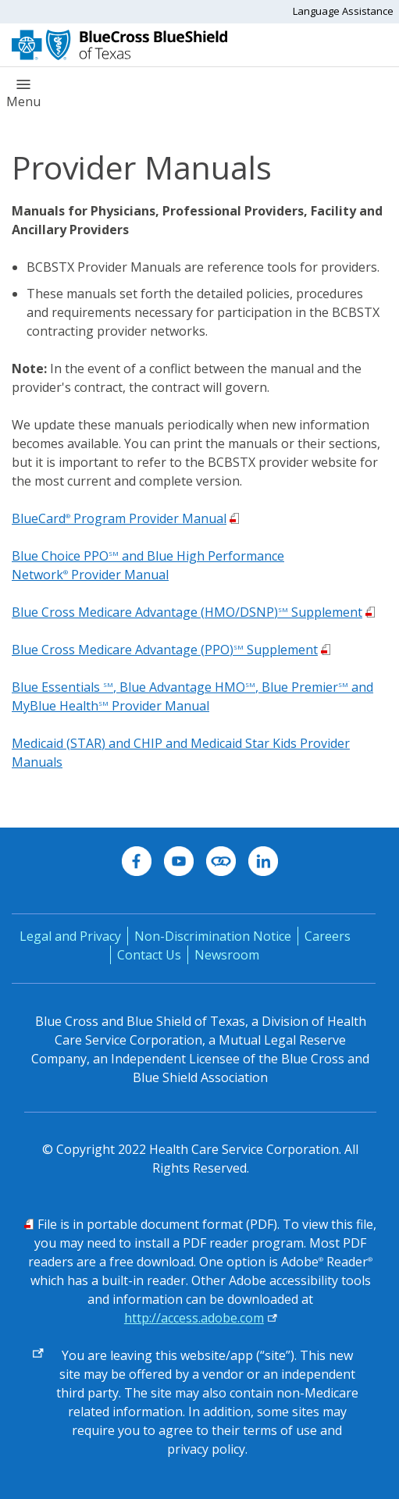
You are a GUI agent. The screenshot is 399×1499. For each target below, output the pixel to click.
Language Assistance (343, 11)
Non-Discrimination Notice (212, 936)
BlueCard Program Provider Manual (119, 518)
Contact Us (149, 954)
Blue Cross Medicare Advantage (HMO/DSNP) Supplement (187, 612)
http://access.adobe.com (194, 1317)
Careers (328, 936)
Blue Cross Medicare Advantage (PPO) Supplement (165, 649)
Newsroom (226, 954)
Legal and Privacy (70, 936)
